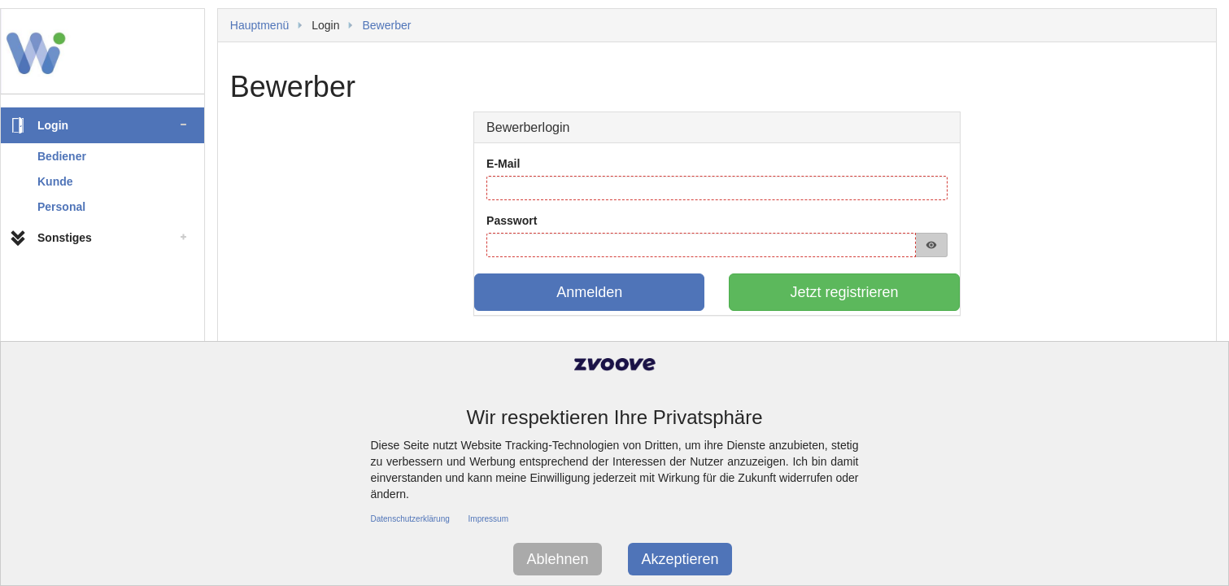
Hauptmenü (259, 25)
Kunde (55, 181)
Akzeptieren (679, 559)
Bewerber (386, 25)
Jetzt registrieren (845, 292)
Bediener (61, 156)
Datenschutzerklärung (410, 518)
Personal (61, 206)
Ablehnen (557, 559)
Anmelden (589, 292)
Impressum (488, 518)
